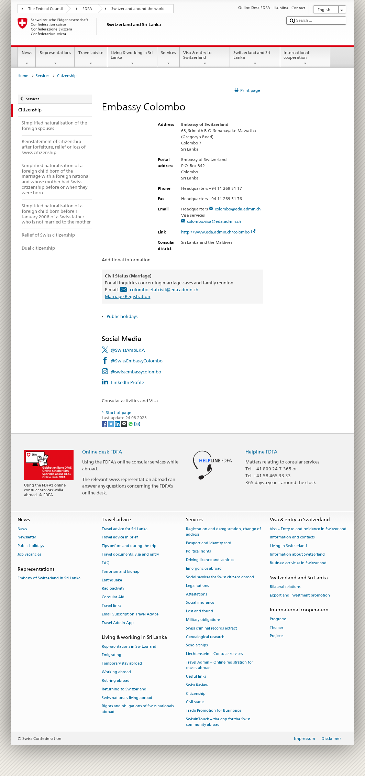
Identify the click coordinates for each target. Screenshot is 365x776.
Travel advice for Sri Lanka (124, 529)
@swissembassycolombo (136, 371)
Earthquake (112, 580)
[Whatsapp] (131, 423)
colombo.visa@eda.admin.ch (214, 221)
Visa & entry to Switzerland (205, 58)
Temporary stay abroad (122, 664)
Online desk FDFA (102, 452)
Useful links (196, 676)
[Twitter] (111, 423)
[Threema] (124, 423)
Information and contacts (292, 537)
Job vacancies (29, 554)
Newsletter (27, 537)
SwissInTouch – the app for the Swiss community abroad (218, 722)
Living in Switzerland (288, 546)
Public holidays (122, 316)
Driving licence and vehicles (210, 560)
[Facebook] (105, 423)
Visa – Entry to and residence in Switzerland (308, 529)
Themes (276, 627)
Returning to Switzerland (124, 689)
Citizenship (196, 693)
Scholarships (197, 645)
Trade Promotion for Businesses (213, 711)
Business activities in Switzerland (298, 563)
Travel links (111, 605)
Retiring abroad (116, 680)
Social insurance (200, 603)
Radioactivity (113, 589)
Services (168, 58)
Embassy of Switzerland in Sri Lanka (49, 578)
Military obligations (203, 619)
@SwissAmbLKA (128, 350)
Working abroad (116, 672)
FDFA (87, 9)
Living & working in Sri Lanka (132, 58)
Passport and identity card (208, 543)
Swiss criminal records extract (211, 628)
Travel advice (91, 58)
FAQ (106, 563)
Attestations (196, 594)
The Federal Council (45, 9)
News (26, 58)
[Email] (137, 423)
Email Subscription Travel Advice (130, 614)
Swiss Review (197, 685)
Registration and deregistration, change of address (223, 532)
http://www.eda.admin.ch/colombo (218, 232)
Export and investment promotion (300, 595)
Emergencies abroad (204, 568)
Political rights (198, 551)
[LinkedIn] (118, 423)
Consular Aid (113, 597)
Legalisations (197, 585)
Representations (55, 58)
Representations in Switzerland (129, 646)
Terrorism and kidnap (121, 571)
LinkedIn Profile (127, 382)
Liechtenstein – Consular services (214, 654)
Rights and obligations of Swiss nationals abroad (138, 709)
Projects (276, 636)
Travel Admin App (118, 623)
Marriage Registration (127, 296)
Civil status (195, 702)
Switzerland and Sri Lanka (255, 58)
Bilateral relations (285, 586)
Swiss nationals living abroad (127, 698)
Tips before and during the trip (129, 546)
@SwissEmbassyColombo (137, 360)
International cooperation (305, 58)
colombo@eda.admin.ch (238, 209)
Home (23, 76)
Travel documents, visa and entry (130, 554)
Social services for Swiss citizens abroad (220, 577)
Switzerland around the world (138, 9)
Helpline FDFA (261, 452)
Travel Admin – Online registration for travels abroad (219, 665)
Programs (278, 619)
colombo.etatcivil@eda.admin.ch (164, 289)
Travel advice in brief (120, 537)
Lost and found (199, 611)
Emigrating (111, 655)
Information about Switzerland (297, 554)
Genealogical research (205, 637)
